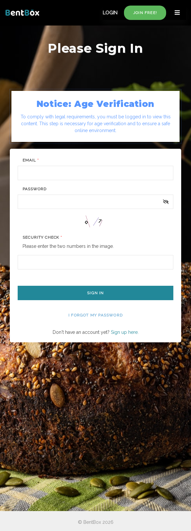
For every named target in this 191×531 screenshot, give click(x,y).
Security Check (42, 237)
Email (31, 160)
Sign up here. (125, 332)
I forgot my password (95, 315)
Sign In (95, 293)
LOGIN (110, 13)
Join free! (145, 12)
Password (34, 189)
